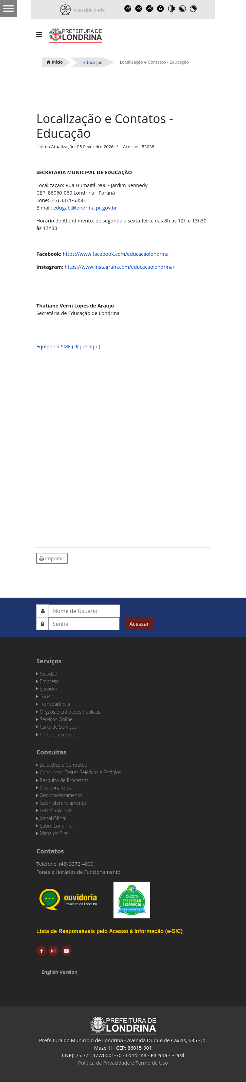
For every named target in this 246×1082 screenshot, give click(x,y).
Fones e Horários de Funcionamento (78, 871)
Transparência (55, 704)
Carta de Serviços (58, 726)
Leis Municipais (56, 810)
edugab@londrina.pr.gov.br (85, 207)
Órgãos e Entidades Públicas (70, 712)
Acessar (139, 624)
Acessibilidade (88, 10)
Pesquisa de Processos (64, 780)
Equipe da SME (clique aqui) (68, 346)
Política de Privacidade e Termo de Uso (123, 1062)
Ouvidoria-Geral (56, 787)
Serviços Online (56, 719)
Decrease (138, 8)
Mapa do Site (54, 833)
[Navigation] (39, 34)
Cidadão (48, 673)
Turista (47, 696)
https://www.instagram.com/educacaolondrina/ (119, 266)
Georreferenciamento (63, 803)
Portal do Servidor (59, 734)
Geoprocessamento (61, 795)
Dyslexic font (160, 8)
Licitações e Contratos (63, 765)
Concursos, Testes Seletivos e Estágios (80, 772)
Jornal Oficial (53, 818)
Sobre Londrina (56, 825)
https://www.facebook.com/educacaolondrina (116, 253)
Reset (149, 8)
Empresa (49, 681)
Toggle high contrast (171, 8)
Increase (127, 8)
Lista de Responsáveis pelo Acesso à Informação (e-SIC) (109, 931)
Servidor (48, 688)
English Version (59, 972)
